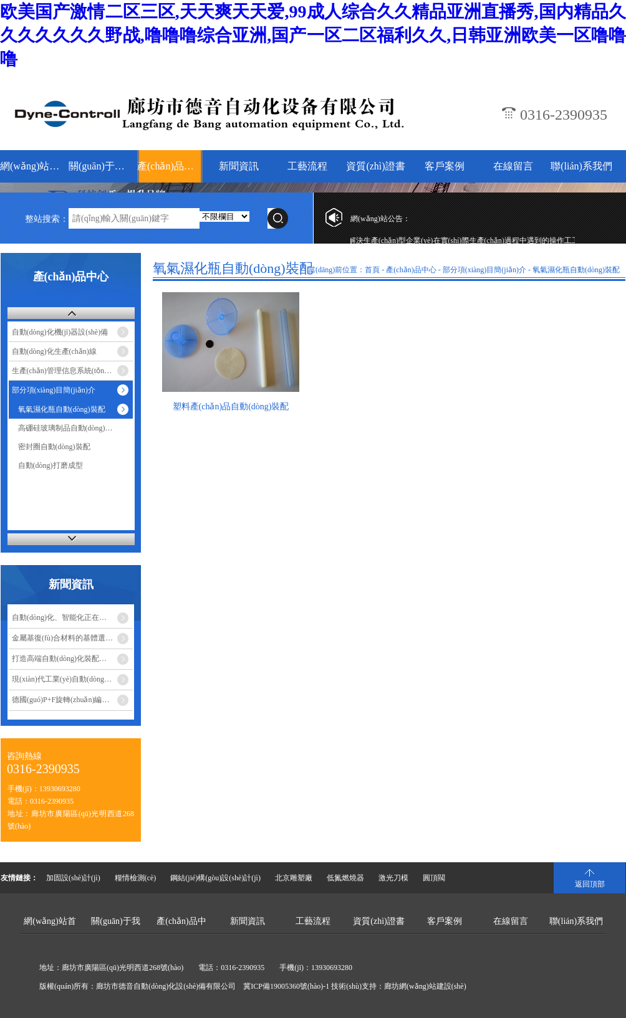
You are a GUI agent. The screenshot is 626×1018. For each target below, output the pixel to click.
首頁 (372, 269)
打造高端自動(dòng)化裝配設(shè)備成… (72, 658)
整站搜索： (47, 219)
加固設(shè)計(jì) (73, 877)
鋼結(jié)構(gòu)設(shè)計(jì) (215, 877)
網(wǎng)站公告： (380, 218)
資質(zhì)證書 (375, 166)
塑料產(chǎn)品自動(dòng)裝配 (231, 406)
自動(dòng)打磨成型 (50, 465)
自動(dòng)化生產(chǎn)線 (54, 351)
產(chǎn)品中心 (170, 166)
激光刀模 (393, 877)
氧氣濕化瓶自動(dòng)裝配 (61, 409)
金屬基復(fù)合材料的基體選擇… (66, 638)
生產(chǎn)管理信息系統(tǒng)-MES (70, 370)
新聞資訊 (239, 166)
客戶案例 (445, 166)
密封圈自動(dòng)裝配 (54, 446)
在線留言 (513, 166)
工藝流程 (307, 166)
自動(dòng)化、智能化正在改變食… (70, 617)
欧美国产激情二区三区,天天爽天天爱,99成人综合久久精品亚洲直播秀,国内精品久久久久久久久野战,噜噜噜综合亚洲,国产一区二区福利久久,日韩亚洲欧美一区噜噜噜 (313, 35)
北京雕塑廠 (293, 877)
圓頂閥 (434, 877)
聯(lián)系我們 (581, 166)
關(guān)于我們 (101, 166)
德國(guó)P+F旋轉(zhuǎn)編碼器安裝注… (72, 699)
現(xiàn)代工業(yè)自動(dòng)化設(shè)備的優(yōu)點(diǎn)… (72, 679)
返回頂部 (590, 884)
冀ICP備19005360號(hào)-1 (286, 986)
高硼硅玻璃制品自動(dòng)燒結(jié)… (75, 428)
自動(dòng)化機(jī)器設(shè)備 (60, 332)
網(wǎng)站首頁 (32, 166)
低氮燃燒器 (345, 877)
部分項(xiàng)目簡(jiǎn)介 (53, 390)
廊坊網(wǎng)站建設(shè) (425, 986)
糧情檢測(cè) (135, 877)
